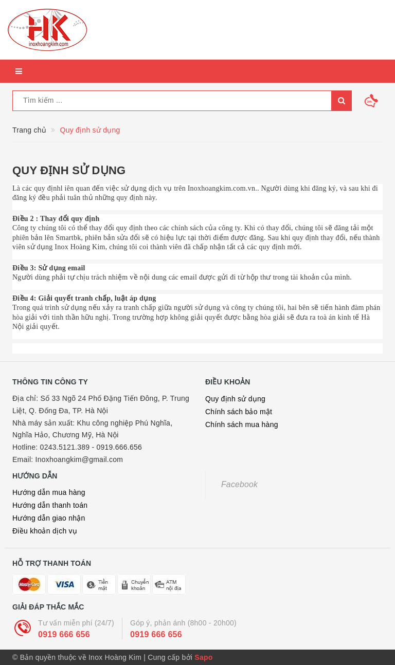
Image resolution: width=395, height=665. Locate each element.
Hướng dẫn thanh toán (49, 505)
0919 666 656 (64, 634)
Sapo (203, 657)
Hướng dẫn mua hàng (48, 492)
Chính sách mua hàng (241, 424)
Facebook (239, 484)
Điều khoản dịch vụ (44, 531)
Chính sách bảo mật (238, 412)
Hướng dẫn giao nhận (48, 518)
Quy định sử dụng (68, 170)
